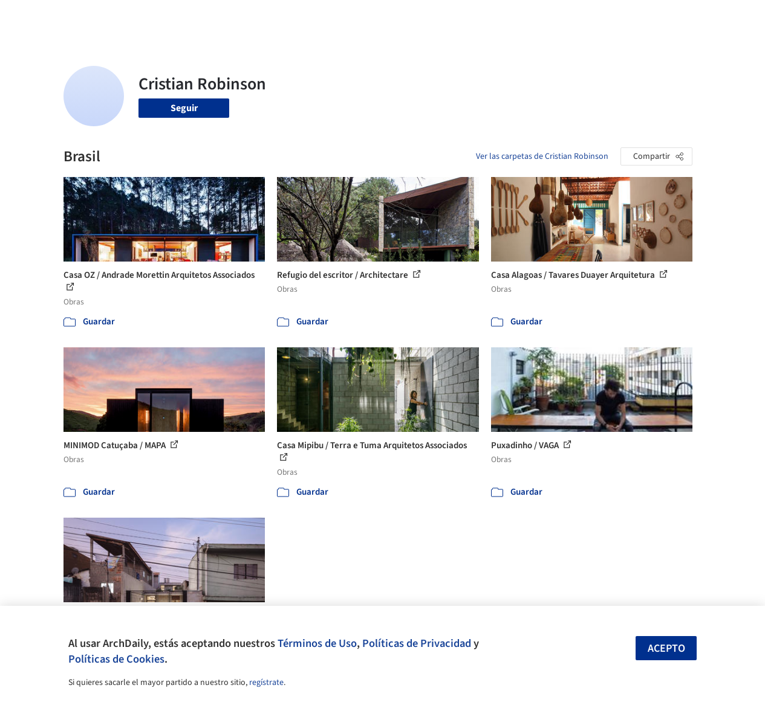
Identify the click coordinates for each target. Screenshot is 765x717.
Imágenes (356, 17)
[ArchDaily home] (38, 17)
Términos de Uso (317, 643)
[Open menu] (727, 17)
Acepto (666, 648)
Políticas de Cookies (116, 659)
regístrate (266, 683)
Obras (313, 17)
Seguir (184, 108)
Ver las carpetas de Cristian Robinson (542, 156)
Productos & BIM (419, 17)
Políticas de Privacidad (416, 643)
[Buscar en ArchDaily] (189, 17)
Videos (521, 17)
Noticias (481, 17)
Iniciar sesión (587, 17)
